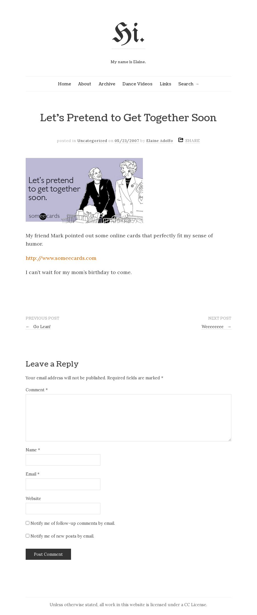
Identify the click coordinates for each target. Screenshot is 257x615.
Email (32, 474)
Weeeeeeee (216, 326)
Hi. (128, 34)
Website (33, 498)
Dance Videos (137, 84)
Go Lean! (38, 326)
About (84, 84)
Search (185, 84)
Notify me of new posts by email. (62, 536)
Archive (107, 84)
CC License (195, 604)
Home (64, 84)
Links (165, 84)
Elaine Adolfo (159, 140)
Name (33, 449)
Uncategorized (92, 140)
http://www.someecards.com (61, 258)
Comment (37, 389)
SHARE (192, 140)
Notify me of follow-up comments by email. (73, 523)
